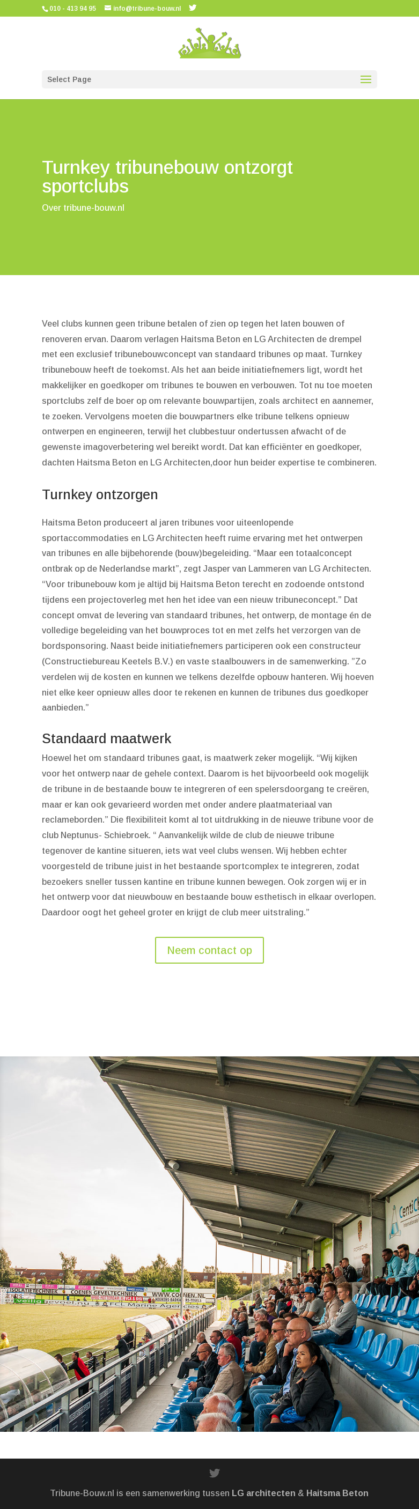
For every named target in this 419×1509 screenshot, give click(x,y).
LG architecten (264, 1493)
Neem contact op (209, 950)
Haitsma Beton (337, 1493)
